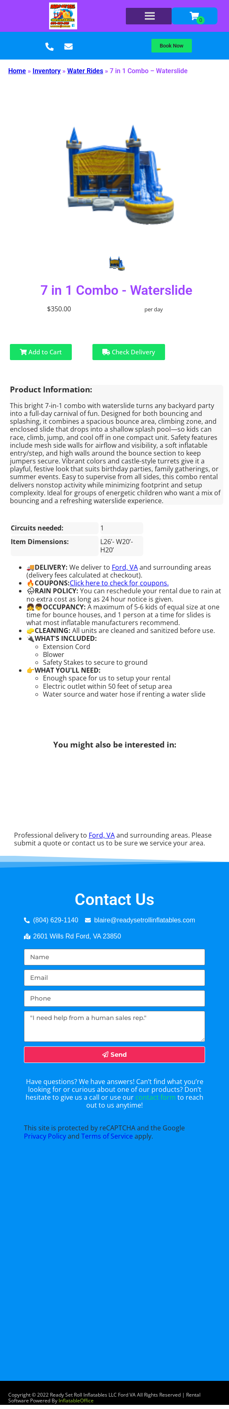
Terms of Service (107, 1136)
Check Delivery (128, 352)
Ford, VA (125, 567)
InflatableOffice (76, 1400)
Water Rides (85, 71)
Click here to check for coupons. (119, 582)
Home (17, 71)
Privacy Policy (45, 1136)
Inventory (47, 71)
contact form (155, 1097)
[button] (171, 46)
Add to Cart (41, 352)
